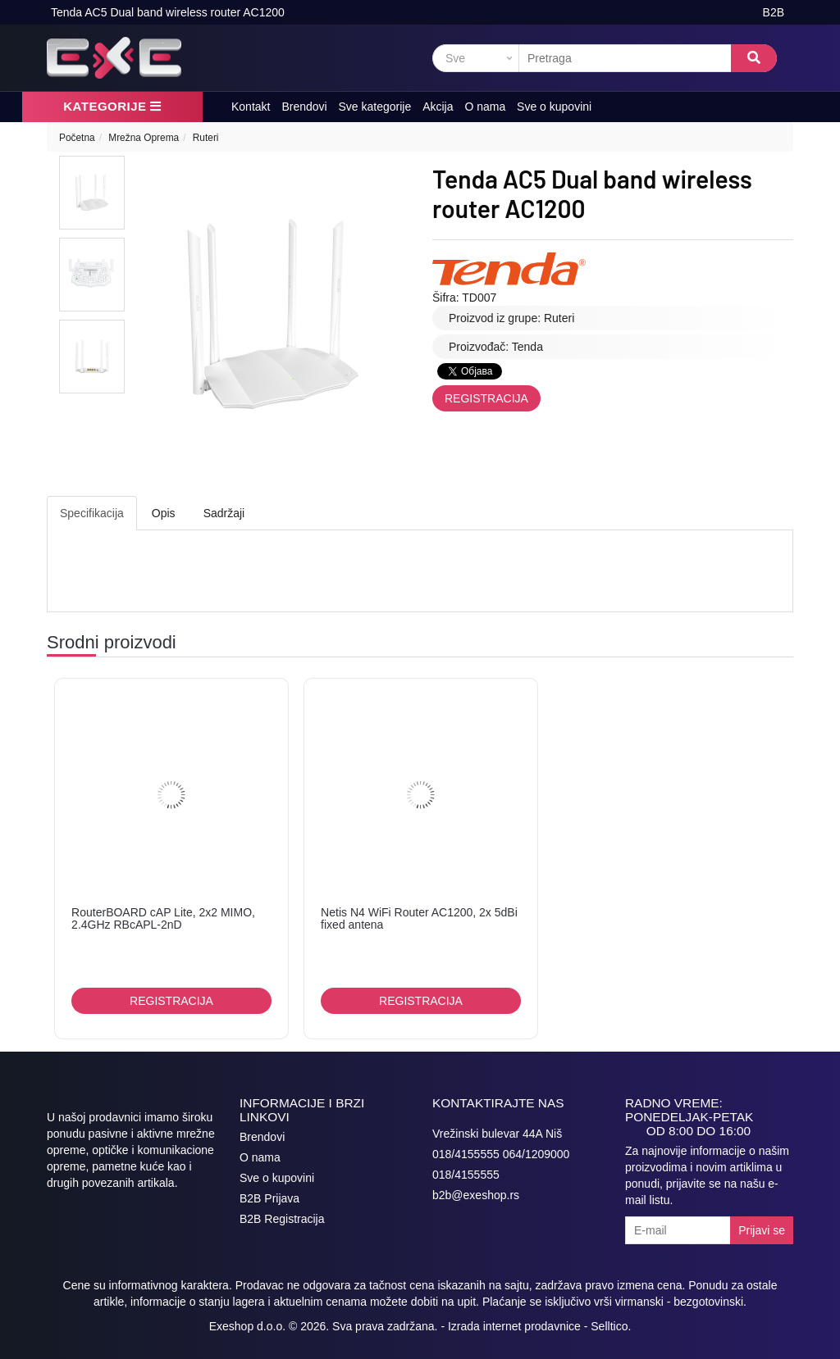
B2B (773, 12)
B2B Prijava (269, 1198)
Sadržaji (224, 513)
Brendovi (303, 106)
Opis (164, 513)
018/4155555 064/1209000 (500, 1154)
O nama (484, 106)
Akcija (437, 106)
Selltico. (611, 1326)
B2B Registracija (282, 1218)
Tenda (527, 346)
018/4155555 (466, 1174)
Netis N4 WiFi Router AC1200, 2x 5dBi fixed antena (419, 918)
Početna (77, 137)
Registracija (486, 398)
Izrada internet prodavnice (514, 1326)
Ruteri (206, 137)
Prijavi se (761, 1230)
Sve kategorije (375, 106)
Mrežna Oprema (143, 137)
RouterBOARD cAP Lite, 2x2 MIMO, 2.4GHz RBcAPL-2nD (163, 918)
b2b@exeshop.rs (475, 1195)
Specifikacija (92, 513)
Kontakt (250, 106)
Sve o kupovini (554, 106)
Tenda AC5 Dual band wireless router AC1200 (168, 12)
